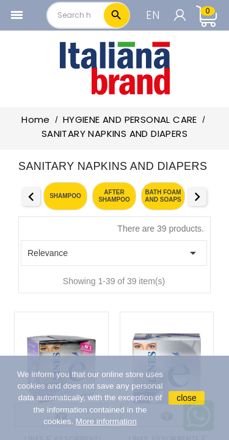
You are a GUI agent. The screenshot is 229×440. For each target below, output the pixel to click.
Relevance (113, 253)
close (186, 398)
